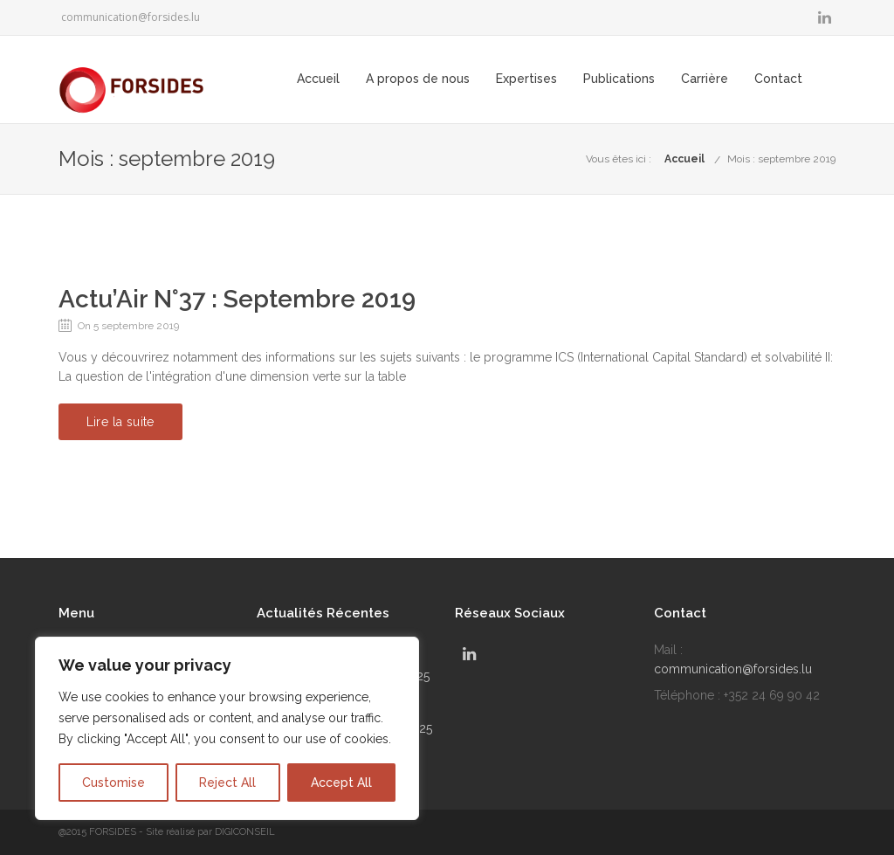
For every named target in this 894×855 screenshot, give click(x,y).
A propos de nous (451, 79)
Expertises (559, 79)
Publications (652, 79)
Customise (113, 782)
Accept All (341, 782)
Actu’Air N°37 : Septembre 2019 (237, 299)
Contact (811, 79)
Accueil (351, 79)
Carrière (737, 79)
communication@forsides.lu (130, 17)
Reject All (227, 782)
